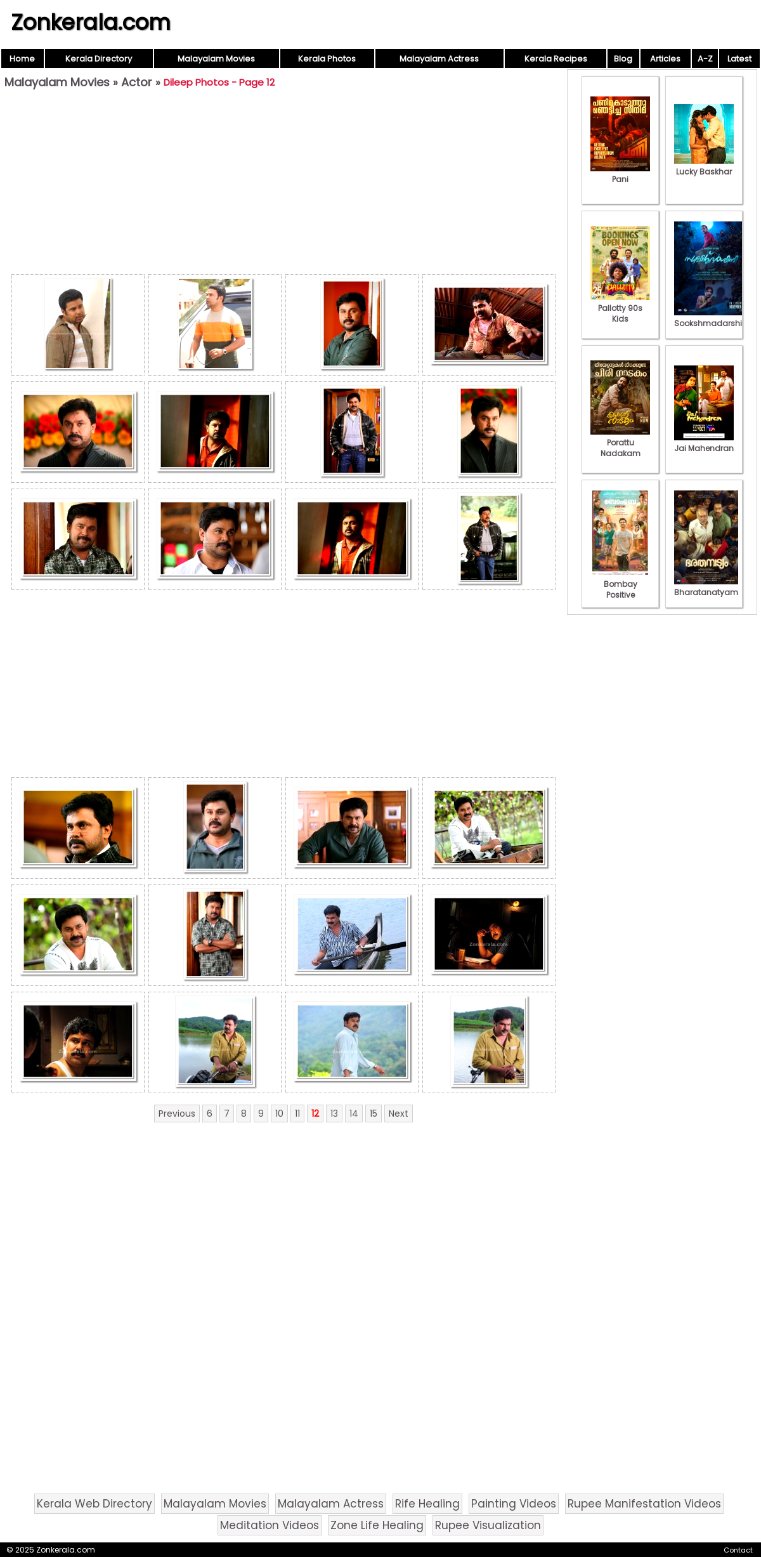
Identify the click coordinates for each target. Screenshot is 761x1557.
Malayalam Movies (216, 59)
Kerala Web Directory (94, 1503)
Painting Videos (513, 1503)
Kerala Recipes (555, 59)
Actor (136, 82)
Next (398, 1113)
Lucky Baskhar (704, 166)
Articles (665, 59)
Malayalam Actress (439, 59)
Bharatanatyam (706, 587)
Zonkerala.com (91, 22)
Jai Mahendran (704, 443)
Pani (620, 174)
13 (334, 1113)
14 (353, 1113)
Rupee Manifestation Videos (644, 1503)
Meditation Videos (269, 1525)
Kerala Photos (327, 59)
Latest (739, 59)
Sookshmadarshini (711, 318)
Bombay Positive (620, 584)
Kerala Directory (98, 59)
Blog (623, 59)
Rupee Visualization (488, 1525)
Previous (177, 1113)
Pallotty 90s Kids (620, 308)
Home (22, 59)
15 (373, 1113)
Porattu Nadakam (620, 442)
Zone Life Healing (377, 1525)
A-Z (705, 59)
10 (279, 1113)
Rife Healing (427, 1503)
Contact (738, 1550)
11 (297, 1113)
